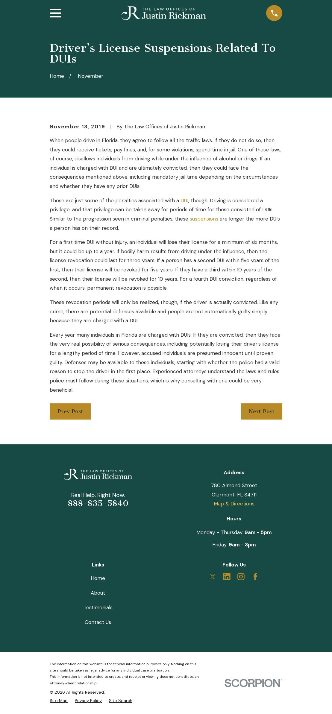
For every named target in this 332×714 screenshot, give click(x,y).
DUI (184, 200)
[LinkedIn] (227, 576)
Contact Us (98, 622)
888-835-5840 (98, 503)
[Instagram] (241, 576)
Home (98, 578)
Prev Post (70, 411)
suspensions (204, 218)
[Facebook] (255, 576)
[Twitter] (212, 576)
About (98, 593)
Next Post (262, 411)
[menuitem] (59, 700)
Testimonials (98, 607)
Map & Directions (234, 503)
